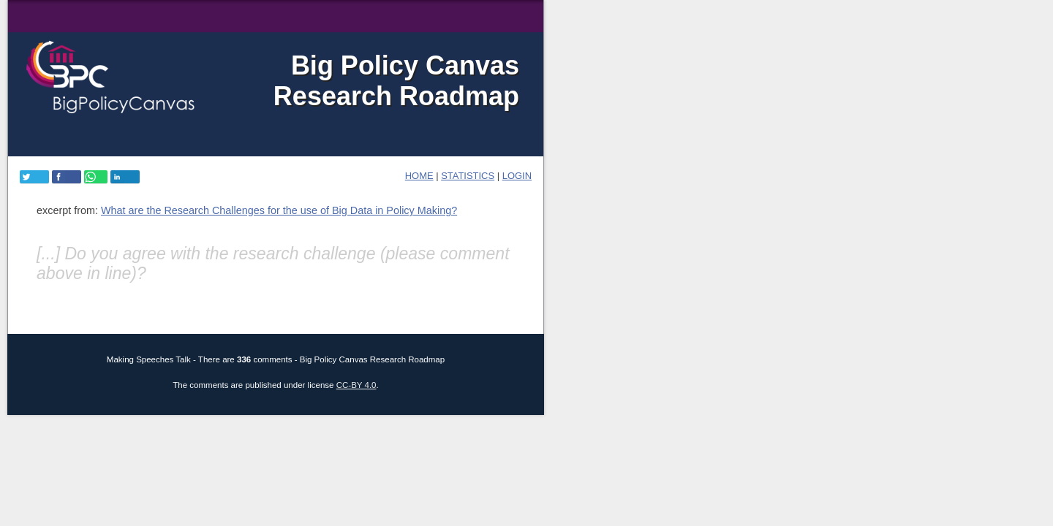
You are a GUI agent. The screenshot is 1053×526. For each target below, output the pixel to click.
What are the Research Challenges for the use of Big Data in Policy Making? (279, 210)
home (419, 175)
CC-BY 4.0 (356, 385)
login (517, 175)
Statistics (467, 175)
